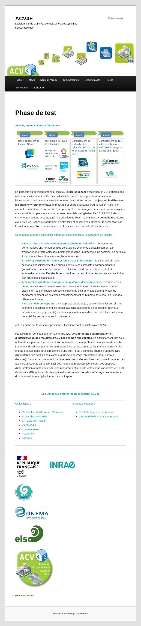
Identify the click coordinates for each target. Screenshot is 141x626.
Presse (109, 80)
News (32, 80)
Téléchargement (71, 80)
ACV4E (24, 18)
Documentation (92, 80)
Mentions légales (24, 595)
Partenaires (22, 87)
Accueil (19, 80)
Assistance (38, 87)
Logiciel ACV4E (48, 80)
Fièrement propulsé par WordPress (70, 613)
